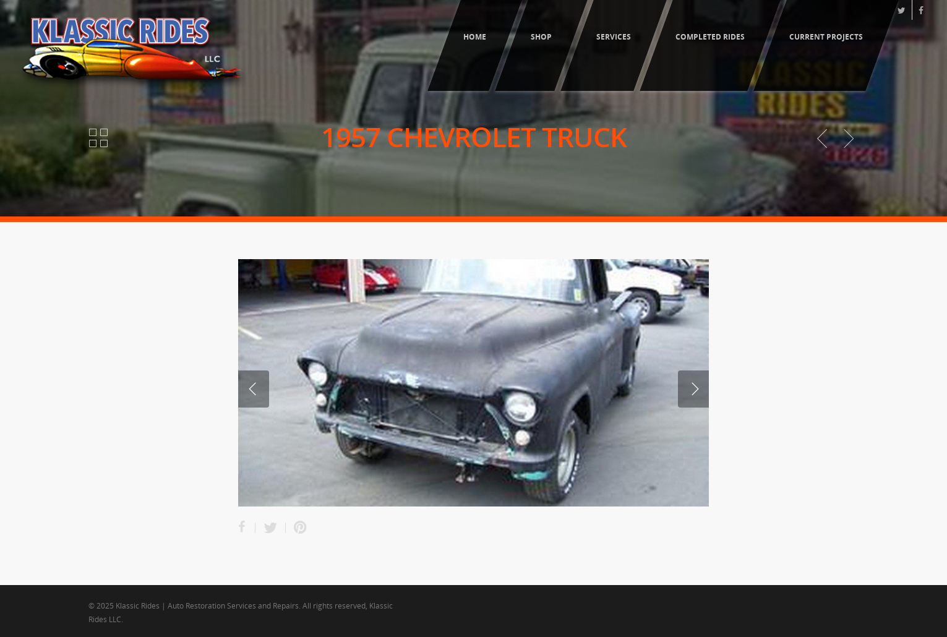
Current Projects (826, 37)
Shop (541, 37)
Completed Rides (710, 37)
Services (613, 37)
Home (474, 37)
